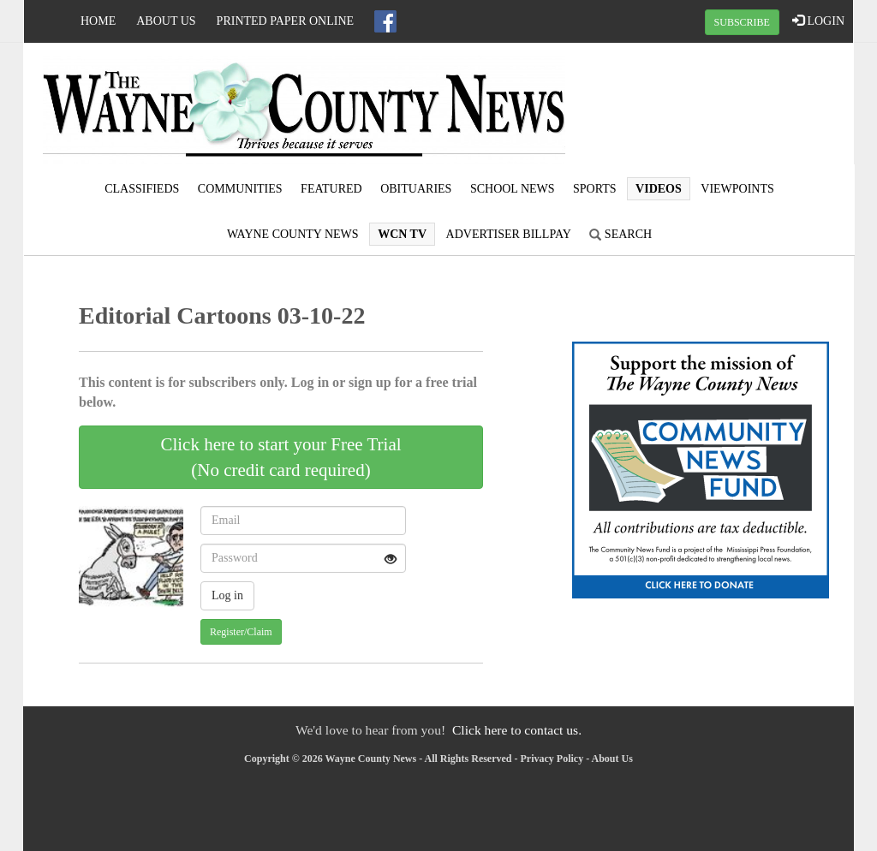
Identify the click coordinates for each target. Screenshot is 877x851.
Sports (595, 188)
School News (512, 188)
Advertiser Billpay (508, 234)
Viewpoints (737, 188)
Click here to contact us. (517, 730)
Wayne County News (293, 234)
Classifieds (141, 188)
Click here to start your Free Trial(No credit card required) (280, 457)
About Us (165, 21)
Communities (240, 188)
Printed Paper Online (286, 21)
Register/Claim (241, 632)
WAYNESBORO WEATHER (714, 107)
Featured (331, 188)
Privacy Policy (552, 759)
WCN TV (402, 234)
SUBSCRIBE (742, 22)
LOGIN (818, 20)
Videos (658, 188)
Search (620, 234)
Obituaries (415, 188)
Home (98, 21)
